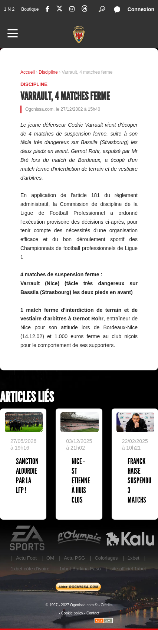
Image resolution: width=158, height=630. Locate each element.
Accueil (27, 72)
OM (50, 558)
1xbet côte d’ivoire (30, 568)
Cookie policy (72, 613)
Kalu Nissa (130, 538)
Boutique (30, 9)
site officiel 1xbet (128, 568)
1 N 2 (9, 9)
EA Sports (28, 538)
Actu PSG (74, 558)
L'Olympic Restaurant (79, 538)
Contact (92, 613)
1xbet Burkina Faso (80, 568)
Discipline (49, 72)
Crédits (107, 605)
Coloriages (106, 558)
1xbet (133, 558)
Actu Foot (26, 558)
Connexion (141, 9)
